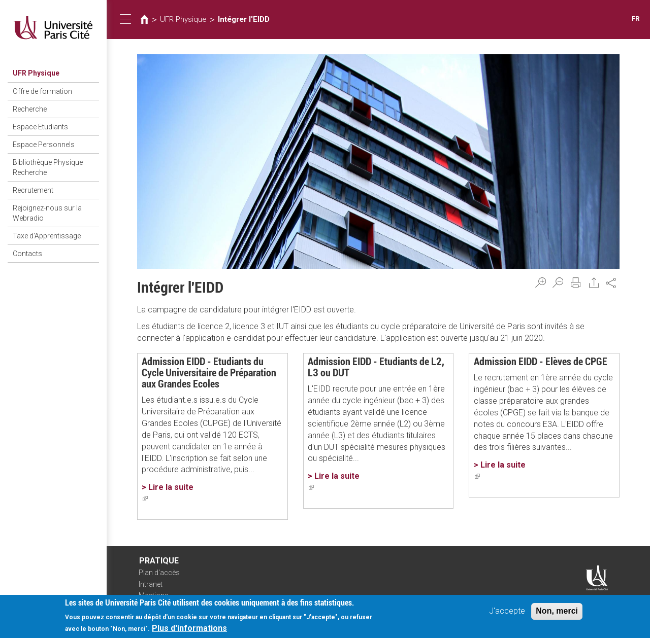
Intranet (150, 584)
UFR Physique (36, 73)
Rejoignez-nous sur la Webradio (47, 213)
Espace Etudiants (40, 127)
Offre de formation (42, 91)
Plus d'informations (189, 630)
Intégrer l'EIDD (244, 19)
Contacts (27, 254)
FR (635, 18)
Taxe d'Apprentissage (47, 236)
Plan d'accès (159, 573)
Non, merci (557, 613)
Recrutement (33, 190)
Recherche (30, 109)
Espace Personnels (44, 144)
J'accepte (507, 613)
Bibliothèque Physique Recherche (48, 167)
